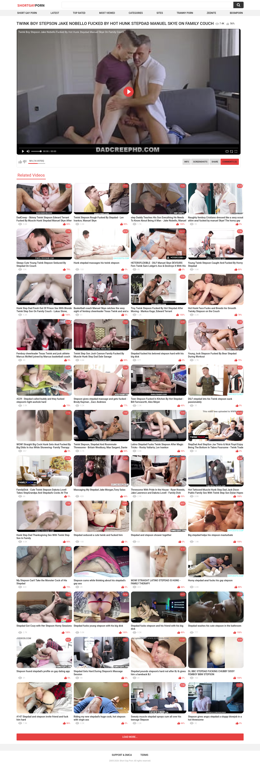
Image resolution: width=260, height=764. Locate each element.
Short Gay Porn (27, 13)
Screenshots (200, 162)
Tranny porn (185, 13)
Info (186, 162)
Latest (55, 13)
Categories (136, 13)
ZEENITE (211, 13)
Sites (160, 13)
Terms (144, 755)
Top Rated (79, 13)
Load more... (130, 737)
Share (215, 162)
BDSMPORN (236, 13)
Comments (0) (229, 162)
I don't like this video (24, 161)
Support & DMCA (122, 755)
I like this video (20, 161)
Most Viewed (107, 13)
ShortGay (31, 5)
